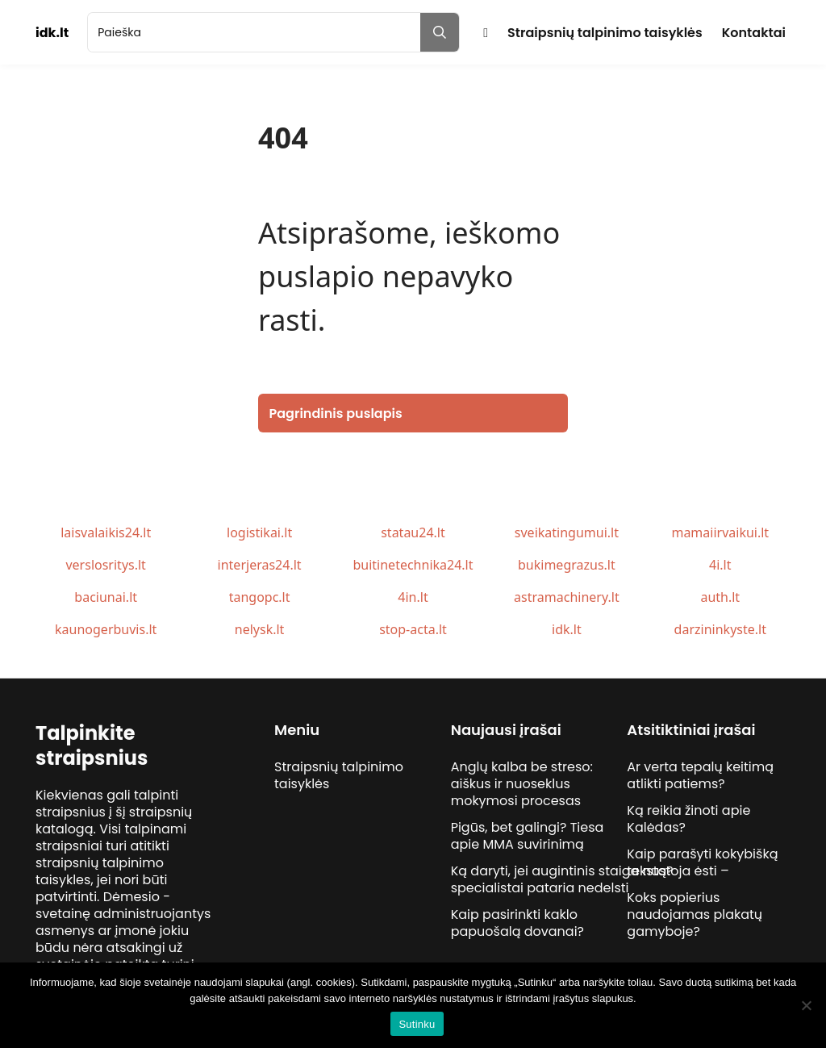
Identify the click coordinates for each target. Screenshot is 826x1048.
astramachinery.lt (567, 597)
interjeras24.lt (260, 565)
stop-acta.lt (413, 629)
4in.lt (413, 597)
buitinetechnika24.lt (413, 565)
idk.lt (567, 629)
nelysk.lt (260, 629)
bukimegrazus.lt (566, 565)
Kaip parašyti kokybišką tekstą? (702, 862)
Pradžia (485, 32)
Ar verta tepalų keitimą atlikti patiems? (700, 775)
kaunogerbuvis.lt (105, 629)
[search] (254, 32)
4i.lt (720, 565)
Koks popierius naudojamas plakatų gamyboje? (694, 914)
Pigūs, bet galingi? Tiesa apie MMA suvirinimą (527, 836)
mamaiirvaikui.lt (720, 532)
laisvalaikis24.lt (105, 532)
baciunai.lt (105, 597)
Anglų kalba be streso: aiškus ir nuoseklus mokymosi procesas (522, 784)
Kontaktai (754, 32)
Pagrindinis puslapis (336, 413)
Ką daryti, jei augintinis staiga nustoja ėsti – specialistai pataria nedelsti (590, 879)
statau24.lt (413, 532)
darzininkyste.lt (720, 629)
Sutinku (416, 1024)
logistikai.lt (259, 532)
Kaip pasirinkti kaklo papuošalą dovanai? (517, 923)
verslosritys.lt (105, 565)
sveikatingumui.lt (567, 532)
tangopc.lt (259, 597)
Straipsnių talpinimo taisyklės (605, 32)
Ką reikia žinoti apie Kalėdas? (688, 819)
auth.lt (720, 597)
